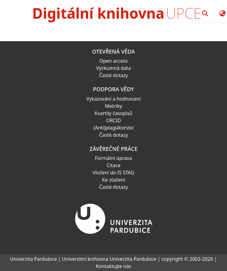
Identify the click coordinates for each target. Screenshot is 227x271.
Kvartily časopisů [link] (113, 113)
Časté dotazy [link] (113, 75)
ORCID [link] (113, 120)
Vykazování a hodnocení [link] (113, 98)
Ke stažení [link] (113, 179)
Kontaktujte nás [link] (113, 266)
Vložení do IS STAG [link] (113, 172)
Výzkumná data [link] (113, 68)
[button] (205, 13)
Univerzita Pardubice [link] (33, 259)
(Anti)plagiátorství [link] (113, 127)
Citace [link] (113, 165)
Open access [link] (113, 61)
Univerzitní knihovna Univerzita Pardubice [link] (109, 259)
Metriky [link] (113, 106)
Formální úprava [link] (113, 158)
